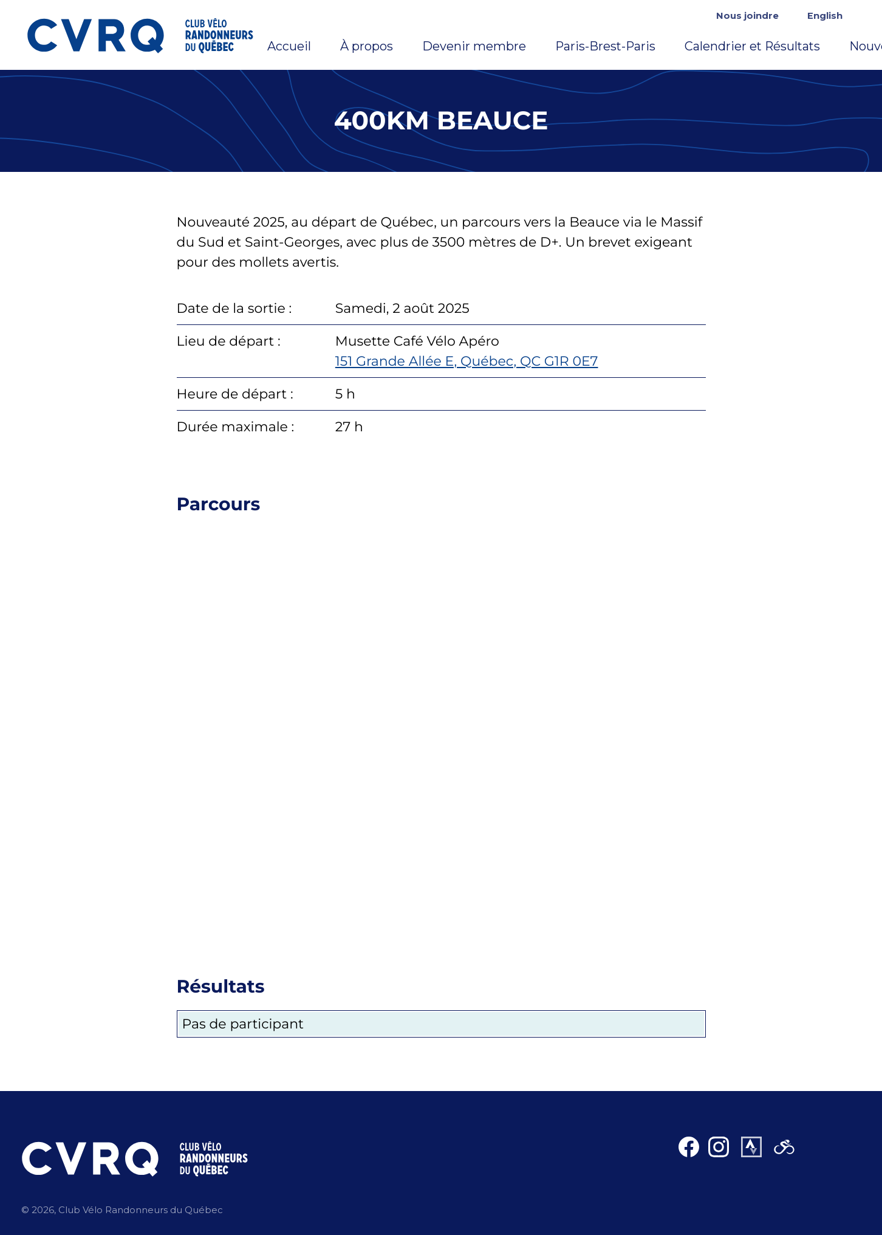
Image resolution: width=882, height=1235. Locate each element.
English (825, 15)
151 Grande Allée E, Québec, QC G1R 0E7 (466, 361)
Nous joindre (747, 15)
